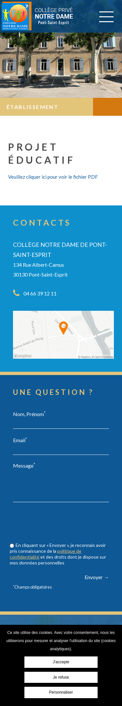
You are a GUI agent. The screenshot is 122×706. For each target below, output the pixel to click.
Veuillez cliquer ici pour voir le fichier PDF (53, 177)
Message (24, 465)
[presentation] (62, 534)
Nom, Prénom (29, 414)
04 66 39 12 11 (40, 293)
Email (20, 440)
